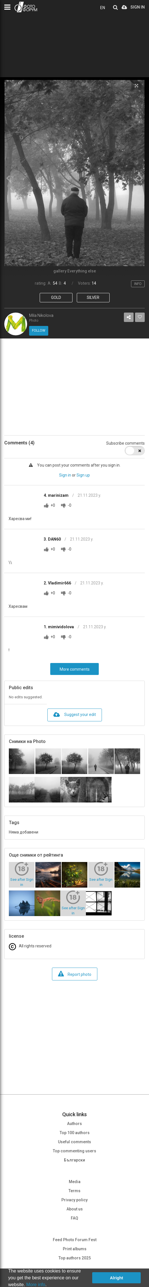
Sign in (65, 475)
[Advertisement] (74, 387)
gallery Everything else (74, 271)
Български (74, 1160)
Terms (74, 1191)
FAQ (74, 1218)
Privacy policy (74, 1200)
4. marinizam (56, 495)
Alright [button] (116, 1278)
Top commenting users (74, 1151)
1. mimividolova (59, 627)
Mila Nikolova (41, 315)
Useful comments (74, 1142)
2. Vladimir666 (58, 583)
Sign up (83, 475)
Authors (74, 1123)
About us (75, 1209)
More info (35, 1284)
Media (74, 1181)
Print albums (74, 1249)
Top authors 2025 (75, 1258)
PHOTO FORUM (26, 7)
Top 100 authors (75, 1132)
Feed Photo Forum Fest (74, 1239)
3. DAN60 (53, 539)
